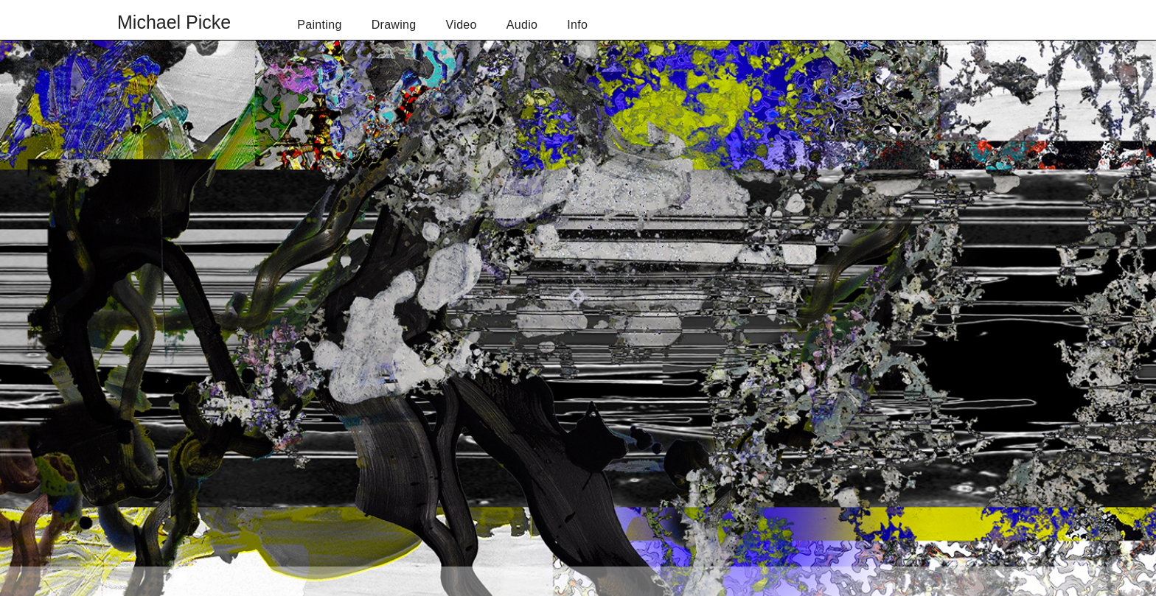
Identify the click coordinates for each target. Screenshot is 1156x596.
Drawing (394, 24)
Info (577, 24)
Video (461, 24)
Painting (319, 24)
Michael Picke (174, 22)
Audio (522, 24)
